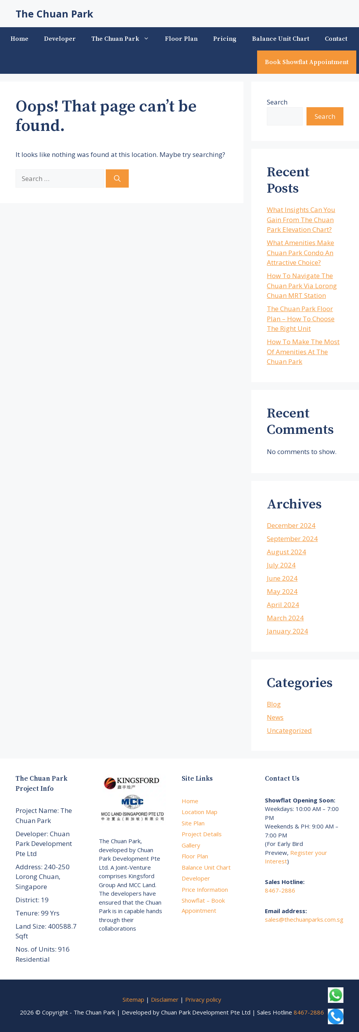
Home (19, 39)
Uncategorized (289, 730)
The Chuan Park (54, 13)
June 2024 (282, 578)
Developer (60, 39)
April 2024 (283, 604)
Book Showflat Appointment (306, 62)
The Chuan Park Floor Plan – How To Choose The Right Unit (300, 318)
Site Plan (193, 823)
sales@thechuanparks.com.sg (304, 919)
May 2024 (282, 591)
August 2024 (286, 551)
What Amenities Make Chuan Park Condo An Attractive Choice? (300, 252)
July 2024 (281, 564)
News (275, 717)
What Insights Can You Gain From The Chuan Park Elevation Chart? (301, 219)
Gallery (191, 845)
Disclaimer (165, 999)
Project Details (202, 834)
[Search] (117, 178)
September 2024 (292, 538)
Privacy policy (203, 999)
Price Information (205, 889)
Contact (336, 39)
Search (277, 101)
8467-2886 (280, 890)
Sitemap (133, 999)
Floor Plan (181, 39)
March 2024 (285, 617)
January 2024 (287, 631)
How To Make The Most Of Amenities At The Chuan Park (303, 351)
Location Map (199, 812)
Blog (274, 704)
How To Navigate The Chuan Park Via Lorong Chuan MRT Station (302, 285)
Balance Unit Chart (280, 39)
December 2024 (291, 525)
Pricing (224, 39)
